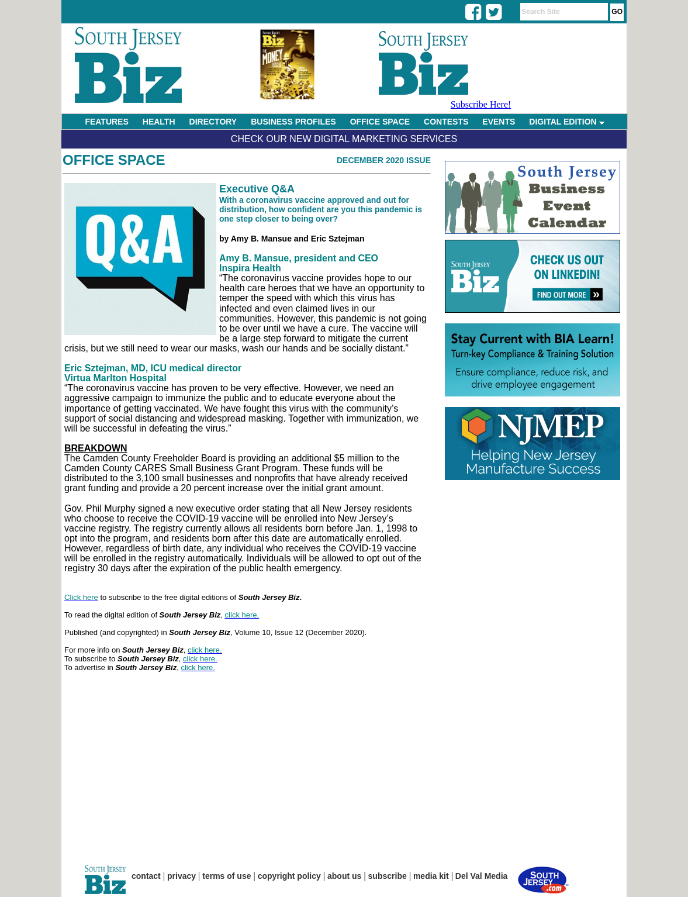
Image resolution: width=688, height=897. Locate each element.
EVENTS (498, 121)
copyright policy (289, 876)
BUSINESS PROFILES (293, 121)
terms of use (226, 876)
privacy (181, 876)
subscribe (387, 876)
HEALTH (159, 121)
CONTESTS (446, 121)
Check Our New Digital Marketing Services (344, 139)
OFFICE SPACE (380, 121)
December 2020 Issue (384, 160)
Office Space (114, 160)
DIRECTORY (213, 121)
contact (146, 876)
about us (344, 876)
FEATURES (106, 121)
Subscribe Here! (481, 104)
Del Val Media (481, 876)
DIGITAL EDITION (566, 121)
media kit (431, 876)
